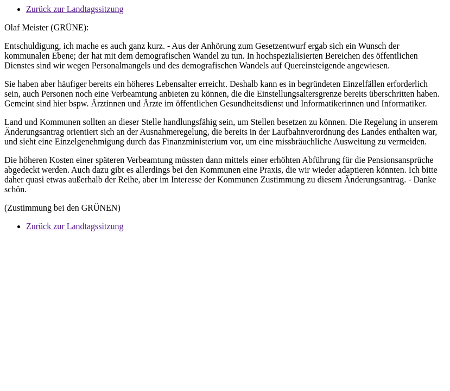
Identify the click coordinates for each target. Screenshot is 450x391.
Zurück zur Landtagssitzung (75, 9)
